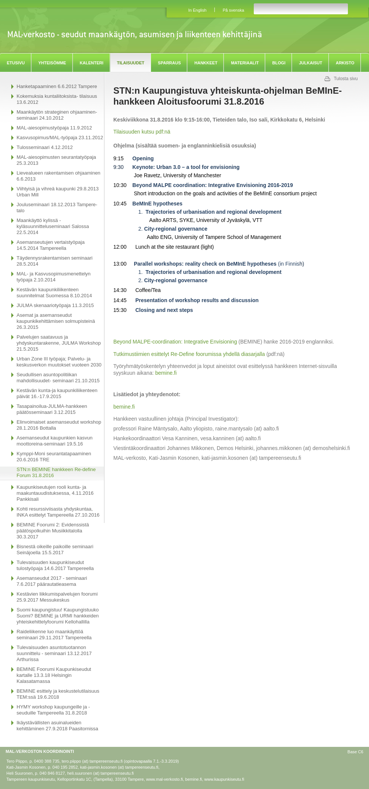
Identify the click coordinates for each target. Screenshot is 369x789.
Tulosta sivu (346, 78)
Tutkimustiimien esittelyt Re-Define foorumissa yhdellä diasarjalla (189, 354)
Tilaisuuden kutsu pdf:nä (141, 132)
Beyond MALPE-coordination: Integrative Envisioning (175, 342)
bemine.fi (166, 373)
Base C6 (355, 751)
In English (197, 10)
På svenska (233, 10)
